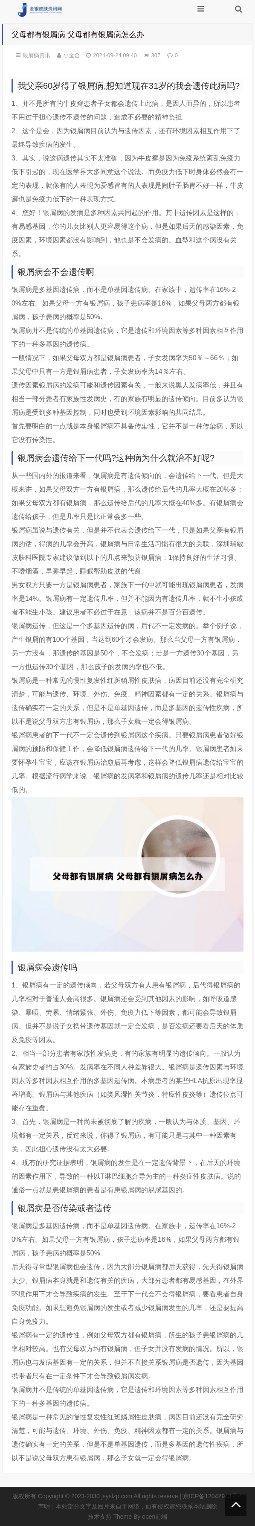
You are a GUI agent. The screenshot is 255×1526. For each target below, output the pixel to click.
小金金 (71, 55)
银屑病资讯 (36, 55)
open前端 (154, 1516)
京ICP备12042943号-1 (213, 1496)
